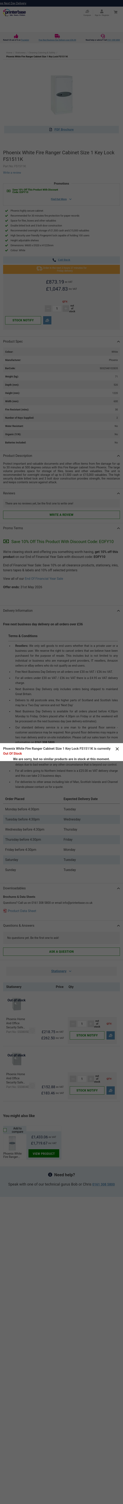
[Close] (117, 749)
